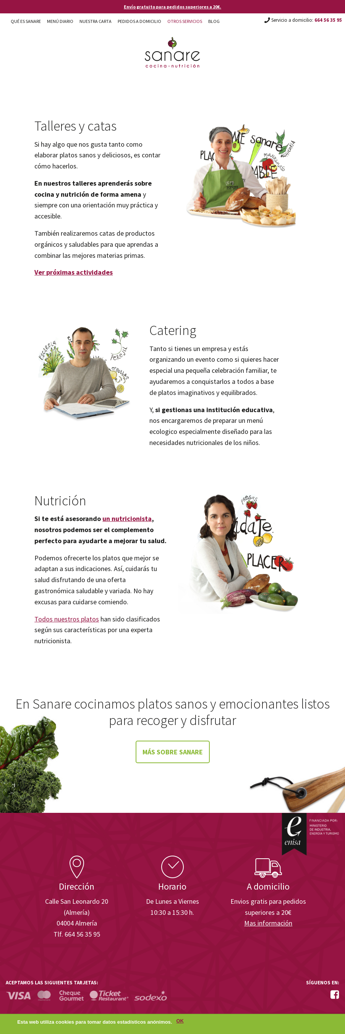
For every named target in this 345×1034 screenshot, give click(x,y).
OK (179, 1022)
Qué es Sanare (26, 21)
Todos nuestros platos (66, 619)
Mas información (268, 923)
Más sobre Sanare (173, 752)
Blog (214, 21)
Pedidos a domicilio (139, 21)
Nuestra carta (95, 21)
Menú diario (60, 21)
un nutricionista (127, 518)
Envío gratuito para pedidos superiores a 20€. (172, 7)
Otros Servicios (184, 21)
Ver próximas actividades (73, 272)
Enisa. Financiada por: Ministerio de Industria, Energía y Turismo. (310, 834)
